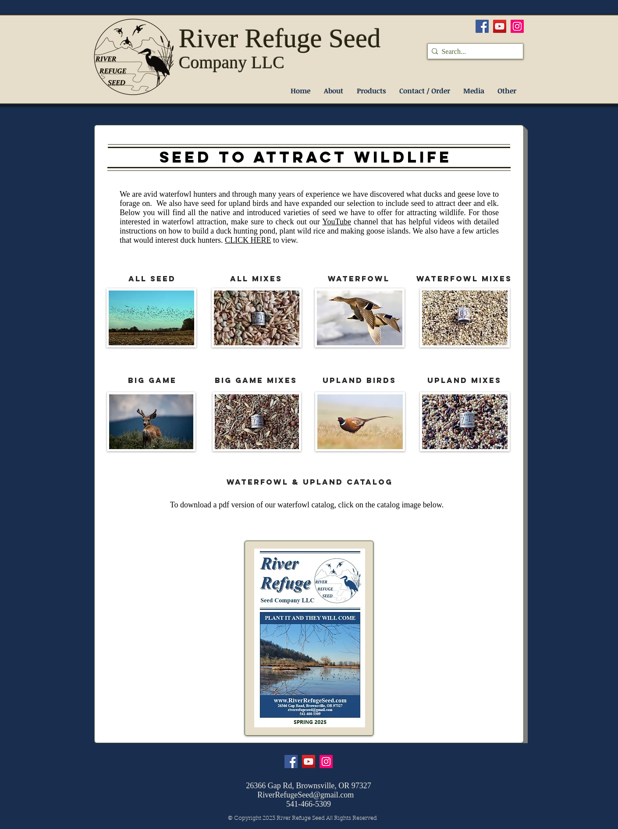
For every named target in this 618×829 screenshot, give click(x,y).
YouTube (336, 221)
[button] (371, 91)
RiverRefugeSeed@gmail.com (305, 794)
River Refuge (254, 38)
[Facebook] (482, 26)
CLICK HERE (248, 240)
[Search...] (472, 52)
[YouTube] (499, 26)
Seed (355, 38)
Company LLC (231, 62)
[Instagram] (517, 26)
